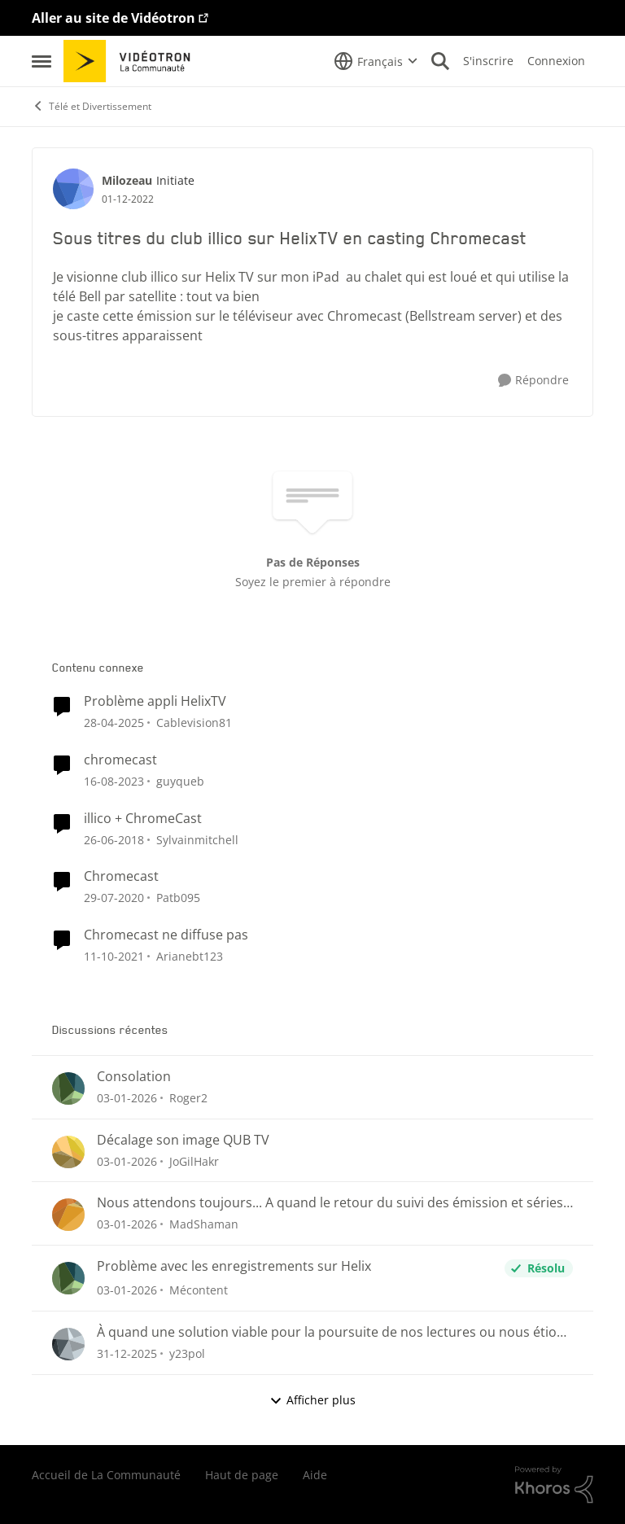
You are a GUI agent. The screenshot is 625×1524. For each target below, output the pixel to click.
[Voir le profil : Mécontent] (68, 1278)
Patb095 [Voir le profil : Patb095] (178, 897)
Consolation (134, 1076)
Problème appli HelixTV (155, 701)
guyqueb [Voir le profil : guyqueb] (180, 781)
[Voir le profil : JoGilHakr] (68, 1152)
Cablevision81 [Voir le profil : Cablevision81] (194, 722)
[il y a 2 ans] (114, 722)
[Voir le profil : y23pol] (68, 1344)
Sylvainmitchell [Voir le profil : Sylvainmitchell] (197, 839)
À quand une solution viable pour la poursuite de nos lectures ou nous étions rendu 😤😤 (334, 1332)
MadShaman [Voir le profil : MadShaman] (203, 1224)
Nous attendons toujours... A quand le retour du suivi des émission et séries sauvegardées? (330, 1202)
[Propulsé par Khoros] (554, 1485)
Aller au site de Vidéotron (113, 18)
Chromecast (121, 876)
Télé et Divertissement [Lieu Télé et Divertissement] (91, 106)
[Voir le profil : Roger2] (68, 1088)
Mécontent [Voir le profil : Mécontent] (198, 1290)
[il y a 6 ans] (114, 897)
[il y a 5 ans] (114, 956)
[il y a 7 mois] (127, 1097)
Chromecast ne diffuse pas (166, 935)
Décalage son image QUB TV (183, 1140)
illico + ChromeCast (143, 818)
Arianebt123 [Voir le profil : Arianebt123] (189, 956)
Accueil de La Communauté (106, 1474)
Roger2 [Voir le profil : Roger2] (188, 1098)
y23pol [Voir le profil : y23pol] (187, 1353)
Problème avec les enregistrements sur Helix (234, 1266)
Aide (315, 1474)
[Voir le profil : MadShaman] (68, 1214)
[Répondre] (533, 381)
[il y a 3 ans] (114, 781)
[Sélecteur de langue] (376, 61)
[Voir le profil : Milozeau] (73, 189)
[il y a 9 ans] (114, 838)
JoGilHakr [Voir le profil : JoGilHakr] (194, 1160)
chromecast (120, 760)
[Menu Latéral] (41, 61)
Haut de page (241, 1474)
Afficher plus (312, 1400)
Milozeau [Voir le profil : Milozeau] (127, 180)
